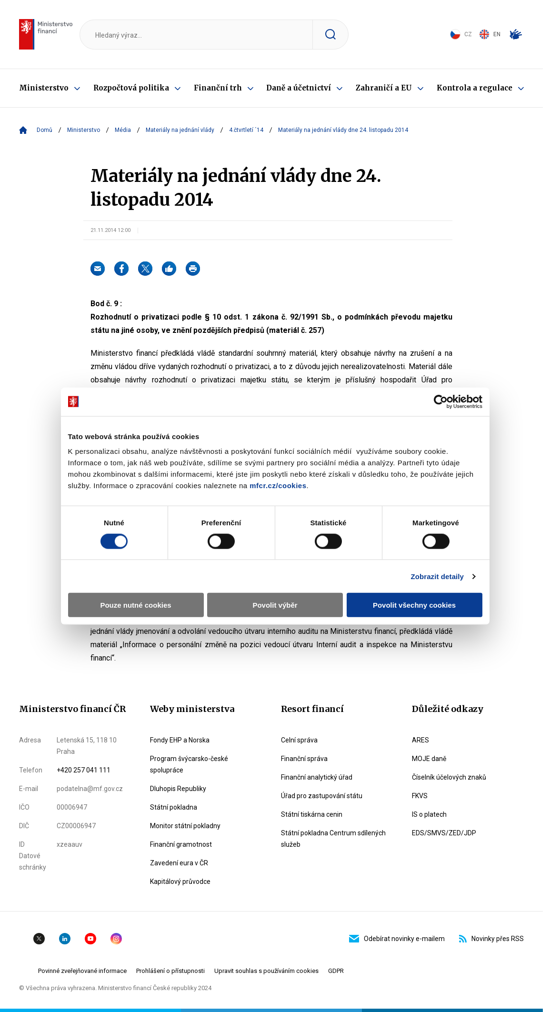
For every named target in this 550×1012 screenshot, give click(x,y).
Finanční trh (218, 87)
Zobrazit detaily (437, 576)
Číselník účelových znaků (449, 777)
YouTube (90, 938)
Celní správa (299, 740)
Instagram (116, 938)
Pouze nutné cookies (135, 605)
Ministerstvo (44, 87)
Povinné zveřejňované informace (82, 970)
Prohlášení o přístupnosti (170, 970)
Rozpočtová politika (131, 87)
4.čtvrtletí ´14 (246, 130)
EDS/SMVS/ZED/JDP (444, 833)
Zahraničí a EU (384, 87)
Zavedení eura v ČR (179, 863)
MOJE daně (429, 758)
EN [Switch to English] (489, 34)
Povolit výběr (274, 605)
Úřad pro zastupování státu (321, 796)
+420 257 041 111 (83, 770)
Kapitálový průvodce (180, 881)
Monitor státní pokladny (185, 826)
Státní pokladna (173, 807)
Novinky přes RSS (491, 938)
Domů (44, 130)
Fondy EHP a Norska (180, 740)
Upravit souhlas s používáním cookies (266, 970)
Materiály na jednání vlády (180, 130)
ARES (420, 740)
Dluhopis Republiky (178, 788)
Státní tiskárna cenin (311, 814)
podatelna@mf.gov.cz (90, 788)
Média (123, 130)
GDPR (336, 970)
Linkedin (64, 938)
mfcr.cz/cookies (278, 485)
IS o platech (429, 814)
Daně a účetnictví (298, 87)
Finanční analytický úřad (316, 777)
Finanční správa (304, 758)
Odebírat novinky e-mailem (397, 938)
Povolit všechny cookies (414, 605)
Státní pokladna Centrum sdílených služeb (333, 838)
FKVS (420, 796)
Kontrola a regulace (474, 87)
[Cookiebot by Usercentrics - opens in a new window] (440, 401)
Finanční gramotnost (181, 844)
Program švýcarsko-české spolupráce (189, 764)
